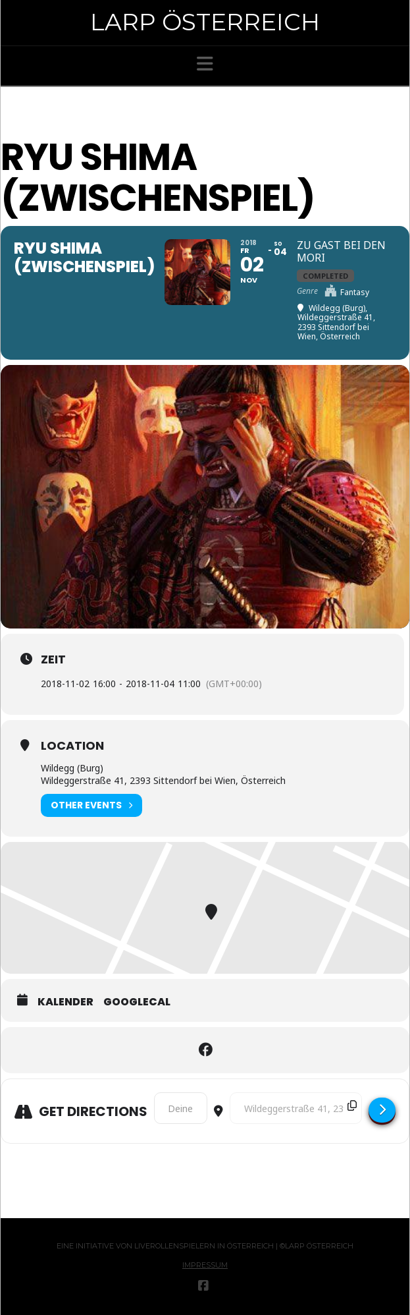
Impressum (205, 1265)
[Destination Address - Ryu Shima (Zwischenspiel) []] (296, 1108)
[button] (205, 64)
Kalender (65, 1002)
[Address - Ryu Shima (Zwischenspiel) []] (180, 1108)
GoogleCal (136, 1002)
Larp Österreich (205, 22)
